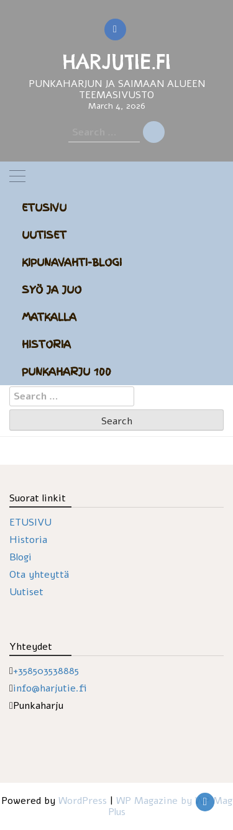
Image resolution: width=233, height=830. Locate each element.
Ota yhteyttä (39, 574)
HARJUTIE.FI (117, 62)
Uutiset (44, 234)
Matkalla (49, 316)
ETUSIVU (30, 522)
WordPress (82, 801)
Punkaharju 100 (66, 371)
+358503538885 (46, 671)
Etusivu (44, 207)
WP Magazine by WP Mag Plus (170, 806)
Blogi (20, 557)
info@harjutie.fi (50, 688)
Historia (46, 344)
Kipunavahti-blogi (72, 262)
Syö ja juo (51, 289)
